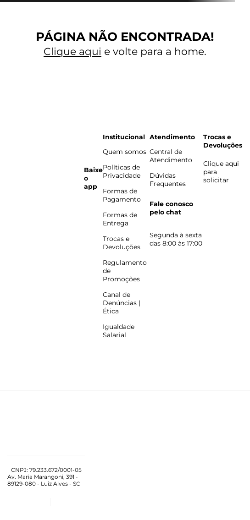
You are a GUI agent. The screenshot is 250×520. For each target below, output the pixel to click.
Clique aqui (72, 51)
